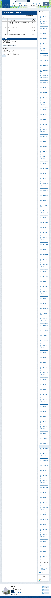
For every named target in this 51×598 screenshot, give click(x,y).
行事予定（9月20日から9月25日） (44, 471)
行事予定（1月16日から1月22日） (44, 431)
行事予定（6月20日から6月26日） (44, 503)
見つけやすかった (6, 54)
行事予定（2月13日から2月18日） (44, 294)
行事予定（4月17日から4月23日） (44, 399)
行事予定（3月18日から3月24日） (44, 282)
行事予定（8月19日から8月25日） (44, 228)
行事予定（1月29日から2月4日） (44, 299)
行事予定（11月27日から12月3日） (44, 321)
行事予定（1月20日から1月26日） (44, 174)
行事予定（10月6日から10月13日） (44, 83)
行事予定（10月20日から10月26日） (44, 78)
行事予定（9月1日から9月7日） (44, 95)
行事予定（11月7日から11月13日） (44, 453)
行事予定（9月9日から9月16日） (44, 220)
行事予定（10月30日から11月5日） (44, 331)
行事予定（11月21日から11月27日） (44, 449)
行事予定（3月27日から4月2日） (44, 407)
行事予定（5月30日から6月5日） (44, 510)
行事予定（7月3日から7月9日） (44, 373)
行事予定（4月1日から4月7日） (44, 277)
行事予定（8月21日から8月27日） (44, 355)
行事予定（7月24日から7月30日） (44, 365)
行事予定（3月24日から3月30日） (44, 152)
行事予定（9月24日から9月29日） (44, 215)
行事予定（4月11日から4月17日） (44, 527)
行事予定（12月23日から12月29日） (44, 184)
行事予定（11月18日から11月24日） (44, 196)
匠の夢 (41, 565)
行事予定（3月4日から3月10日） (44, 287)
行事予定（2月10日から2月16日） (44, 166)
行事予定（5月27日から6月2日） (44, 257)
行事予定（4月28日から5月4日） (44, 139)
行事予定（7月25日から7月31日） (44, 490)
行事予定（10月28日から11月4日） (44, 203)
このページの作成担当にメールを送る (9, 45)
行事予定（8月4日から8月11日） (44, 105)
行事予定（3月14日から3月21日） (44, 537)
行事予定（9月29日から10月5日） (44, 85)
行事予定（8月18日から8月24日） (44, 100)
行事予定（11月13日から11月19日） (44, 326)
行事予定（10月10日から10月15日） (44, 338)
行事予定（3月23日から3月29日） (44, 24)
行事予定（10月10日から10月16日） (44, 463)
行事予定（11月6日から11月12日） (44, 328)
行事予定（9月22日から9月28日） (44, 88)
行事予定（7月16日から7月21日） (44, 240)
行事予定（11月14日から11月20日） (44, 451)
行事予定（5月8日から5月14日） (44, 392)
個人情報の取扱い (21, 584)
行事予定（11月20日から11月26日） (44, 323)
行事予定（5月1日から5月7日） (44, 395)
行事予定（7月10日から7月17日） (44, 370)
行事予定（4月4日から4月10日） (44, 530)
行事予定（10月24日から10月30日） (44, 458)
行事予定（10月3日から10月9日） (44, 466)
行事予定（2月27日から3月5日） (44, 417)
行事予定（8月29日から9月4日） (44, 478)
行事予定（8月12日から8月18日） (44, 230)
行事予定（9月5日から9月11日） (44, 476)
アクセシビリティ (27, 584)
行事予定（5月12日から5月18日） (44, 134)
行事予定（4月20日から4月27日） (44, 269)
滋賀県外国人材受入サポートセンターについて (44, 569)
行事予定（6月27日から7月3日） (44, 500)
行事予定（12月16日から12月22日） (44, 186)
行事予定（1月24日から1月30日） (44, 554)
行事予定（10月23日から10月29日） (44, 333)
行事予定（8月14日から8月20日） (44, 358)
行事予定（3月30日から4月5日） (44, 22)
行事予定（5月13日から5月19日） (44, 262)
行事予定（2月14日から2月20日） (44, 547)
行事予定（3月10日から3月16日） (44, 156)
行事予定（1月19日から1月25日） (44, 46)
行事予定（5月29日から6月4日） (44, 385)
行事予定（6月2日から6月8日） (44, 127)
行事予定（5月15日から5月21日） (44, 390)
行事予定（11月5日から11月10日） (44, 201)
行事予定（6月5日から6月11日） (44, 382)
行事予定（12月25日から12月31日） (44, 311)
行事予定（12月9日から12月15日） (44, 188)
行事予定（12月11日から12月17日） (44, 316)
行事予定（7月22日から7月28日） (44, 238)
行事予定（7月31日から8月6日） (44, 363)
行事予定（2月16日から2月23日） (44, 36)
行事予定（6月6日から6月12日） (44, 507)
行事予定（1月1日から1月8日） (44, 309)
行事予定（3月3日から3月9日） (44, 159)
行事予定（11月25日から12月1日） (44, 193)
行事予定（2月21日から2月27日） (44, 544)
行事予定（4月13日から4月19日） (44, 17)
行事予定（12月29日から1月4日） (44, 53)
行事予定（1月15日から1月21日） (44, 304)
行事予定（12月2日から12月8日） (44, 191)
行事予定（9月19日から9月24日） (44, 346)
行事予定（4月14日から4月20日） (44, 144)
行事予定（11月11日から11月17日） (44, 198)
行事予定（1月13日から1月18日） (44, 48)
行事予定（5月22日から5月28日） (44, 387)
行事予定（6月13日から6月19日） (44, 505)
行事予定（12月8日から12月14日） (44, 61)
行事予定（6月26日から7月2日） (44, 375)
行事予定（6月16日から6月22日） (44, 122)
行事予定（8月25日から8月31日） (44, 98)
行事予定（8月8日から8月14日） (44, 485)
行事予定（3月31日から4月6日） (44, 149)
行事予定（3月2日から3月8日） (44, 31)
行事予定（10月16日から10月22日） (44, 336)
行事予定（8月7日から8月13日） (44, 360)
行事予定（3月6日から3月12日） (44, 414)
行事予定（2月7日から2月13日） (44, 549)
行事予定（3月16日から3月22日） (44, 26)
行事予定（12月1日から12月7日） (44, 63)
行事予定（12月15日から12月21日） (44, 58)
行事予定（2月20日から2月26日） (44, 419)
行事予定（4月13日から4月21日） (44, 272)
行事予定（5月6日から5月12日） (44, 265)
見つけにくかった (16, 54)
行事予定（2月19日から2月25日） (44, 292)
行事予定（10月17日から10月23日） (44, 461)
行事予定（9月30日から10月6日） (44, 213)
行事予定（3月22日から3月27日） (44, 535)
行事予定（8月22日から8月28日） (44, 481)
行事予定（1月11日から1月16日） (44, 559)
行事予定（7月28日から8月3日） (44, 107)
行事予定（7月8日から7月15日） (44, 242)
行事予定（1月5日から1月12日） (44, 51)
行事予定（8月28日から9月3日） (44, 353)
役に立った (5, 51)
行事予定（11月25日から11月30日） (44, 66)
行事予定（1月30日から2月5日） (44, 427)
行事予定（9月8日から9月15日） (44, 93)
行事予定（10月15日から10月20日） (44, 208)
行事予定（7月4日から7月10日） (44, 498)
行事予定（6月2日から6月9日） (44, 255)
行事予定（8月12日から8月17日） (44, 102)
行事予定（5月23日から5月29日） (44, 512)
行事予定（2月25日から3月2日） (44, 161)
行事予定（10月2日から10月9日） (44, 341)
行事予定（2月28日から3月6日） (44, 542)
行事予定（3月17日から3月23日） (44, 154)
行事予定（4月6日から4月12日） (44, 19)
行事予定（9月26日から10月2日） (44, 468)
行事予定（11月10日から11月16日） (44, 71)
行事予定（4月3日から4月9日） (44, 404)
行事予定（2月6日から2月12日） (44, 424)
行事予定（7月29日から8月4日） (44, 235)
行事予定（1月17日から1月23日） (44, 557)
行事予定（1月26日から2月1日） (44, 44)
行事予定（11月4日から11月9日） (44, 73)
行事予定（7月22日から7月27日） (44, 110)
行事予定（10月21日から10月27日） (44, 206)
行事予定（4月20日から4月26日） (44, 14)
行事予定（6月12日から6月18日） (44, 380)
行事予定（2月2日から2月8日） (44, 41)
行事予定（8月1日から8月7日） (44, 488)
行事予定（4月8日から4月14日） (44, 274)
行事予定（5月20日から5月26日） (44, 260)
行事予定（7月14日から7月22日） (44, 112)
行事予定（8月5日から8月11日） (44, 233)
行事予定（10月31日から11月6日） (44, 456)
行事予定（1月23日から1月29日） (44, 429)
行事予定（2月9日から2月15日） (44, 39)
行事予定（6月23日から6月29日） (44, 120)
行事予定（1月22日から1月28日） (44, 301)
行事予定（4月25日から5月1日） (44, 522)
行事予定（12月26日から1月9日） (44, 436)
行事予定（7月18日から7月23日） (44, 368)
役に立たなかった (14, 51)
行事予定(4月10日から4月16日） (44, 402)
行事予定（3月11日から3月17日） (44, 284)
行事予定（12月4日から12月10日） (44, 319)
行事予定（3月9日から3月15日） (44, 29)
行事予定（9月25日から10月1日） (44, 343)
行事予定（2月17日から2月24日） (44, 164)
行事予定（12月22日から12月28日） (44, 56)
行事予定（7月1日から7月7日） (44, 245)
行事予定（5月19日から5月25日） (44, 132)
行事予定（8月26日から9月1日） (44, 225)
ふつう (10, 51)
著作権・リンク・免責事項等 (13, 584)
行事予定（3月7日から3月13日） (44, 539)
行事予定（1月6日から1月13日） (44, 179)
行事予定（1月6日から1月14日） (44, 306)
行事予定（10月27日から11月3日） (44, 76)
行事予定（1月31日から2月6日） (44, 552)
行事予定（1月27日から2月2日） (44, 171)
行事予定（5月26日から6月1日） (44, 130)
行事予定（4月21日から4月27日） (44, 142)
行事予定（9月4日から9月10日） (44, 350)
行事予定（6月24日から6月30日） (44, 247)
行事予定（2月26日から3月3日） (44, 289)
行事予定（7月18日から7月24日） (44, 493)
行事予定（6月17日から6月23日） (44, 250)
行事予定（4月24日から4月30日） (44, 397)
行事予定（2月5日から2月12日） (44, 296)
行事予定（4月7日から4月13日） (44, 147)
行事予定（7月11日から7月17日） (44, 495)
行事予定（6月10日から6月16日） (44, 252)
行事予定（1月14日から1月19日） (44, 176)
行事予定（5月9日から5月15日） (44, 517)
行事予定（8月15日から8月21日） (44, 483)
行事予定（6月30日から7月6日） (44, 117)
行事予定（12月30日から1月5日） (44, 181)
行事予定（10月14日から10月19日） (44, 80)
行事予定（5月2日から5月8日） (44, 520)
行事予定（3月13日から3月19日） (44, 412)
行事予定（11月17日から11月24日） (44, 68)
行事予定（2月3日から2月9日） (44, 169)
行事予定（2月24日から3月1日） (44, 34)
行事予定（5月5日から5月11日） (44, 137)
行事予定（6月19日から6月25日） (44, 377)
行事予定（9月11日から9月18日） (44, 348)
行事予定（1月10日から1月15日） (44, 434)
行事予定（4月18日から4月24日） (44, 525)
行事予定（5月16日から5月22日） (44, 515)
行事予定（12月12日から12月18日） (44, 441)
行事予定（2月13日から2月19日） (44, 422)
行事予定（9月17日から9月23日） (44, 218)
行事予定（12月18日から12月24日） (44, 314)
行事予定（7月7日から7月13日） (44, 115)
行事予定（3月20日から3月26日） (44, 409)
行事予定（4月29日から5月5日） (44, 267)
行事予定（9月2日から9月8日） (44, 223)
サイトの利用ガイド (5, 584)
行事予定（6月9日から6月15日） (44, 125)
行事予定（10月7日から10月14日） (44, 210)
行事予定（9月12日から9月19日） (44, 473)
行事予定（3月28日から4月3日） (44, 532)
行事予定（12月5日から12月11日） (44, 444)
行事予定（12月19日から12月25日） (44, 439)
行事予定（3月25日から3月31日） (44, 279)
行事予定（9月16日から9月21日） (44, 90)
